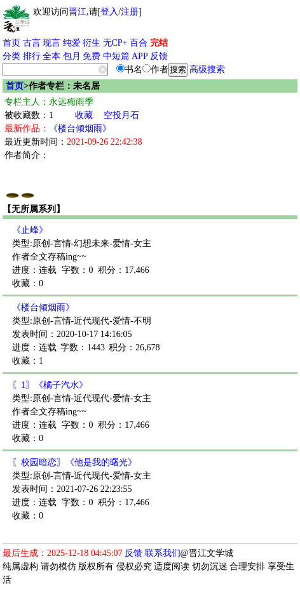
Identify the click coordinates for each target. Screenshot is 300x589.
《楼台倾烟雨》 (80, 128)
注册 (130, 12)
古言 (32, 43)
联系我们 (163, 553)
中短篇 (116, 56)
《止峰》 (30, 230)
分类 (11, 56)
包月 (72, 56)
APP (140, 56)
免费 (91, 56)
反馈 (159, 56)
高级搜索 (207, 69)
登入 (109, 12)
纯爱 (72, 43)
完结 (159, 43)
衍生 (91, 43)
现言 (51, 43)
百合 (138, 43)
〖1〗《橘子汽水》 (50, 385)
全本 (51, 56)
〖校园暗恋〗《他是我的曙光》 (74, 462)
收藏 (84, 115)
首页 (11, 43)
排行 (32, 56)
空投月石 (121, 115)
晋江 (77, 12)
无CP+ (115, 43)
